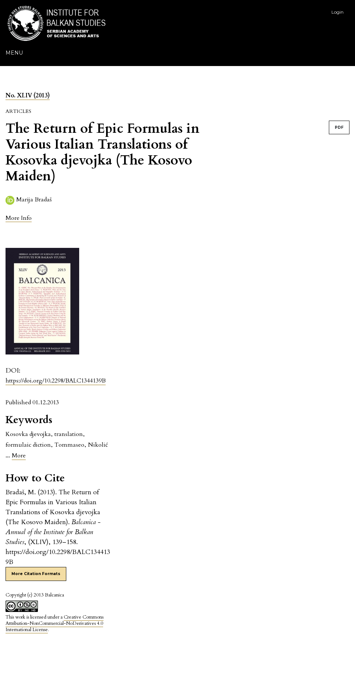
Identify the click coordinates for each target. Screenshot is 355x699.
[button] (19, 218)
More (19, 455)
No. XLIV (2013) (28, 95)
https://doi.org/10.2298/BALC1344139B (56, 381)
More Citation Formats (35, 573)
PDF (339, 127)
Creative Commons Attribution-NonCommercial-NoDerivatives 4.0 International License (54, 623)
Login (337, 12)
